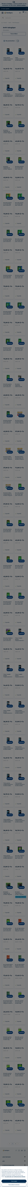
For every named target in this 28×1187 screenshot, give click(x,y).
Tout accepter (14, 1181)
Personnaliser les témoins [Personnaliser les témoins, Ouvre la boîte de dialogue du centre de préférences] (14, 1184)
